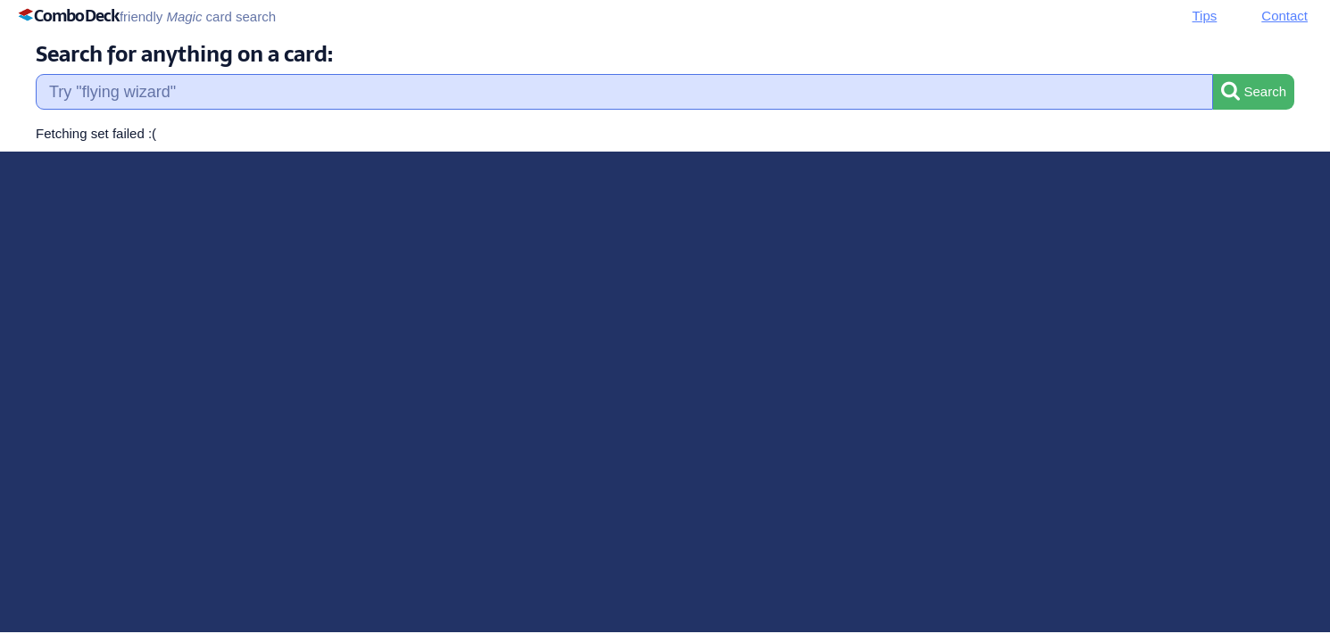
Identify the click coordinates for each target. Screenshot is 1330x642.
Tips (1205, 15)
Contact (1284, 15)
